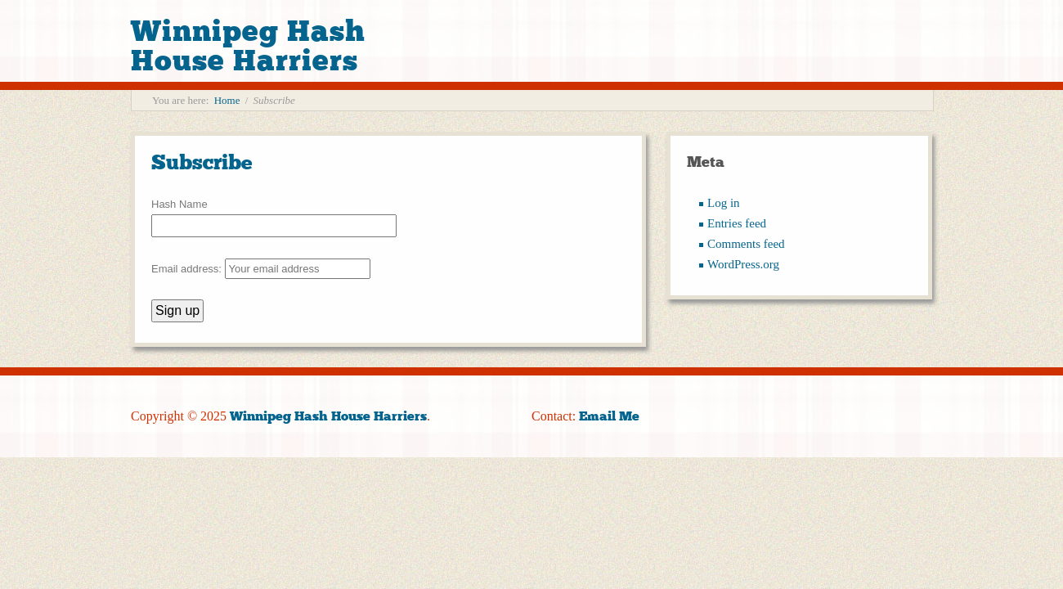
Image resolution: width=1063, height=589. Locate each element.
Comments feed (746, 243)
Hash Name (179, 204)
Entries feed (736, 223)
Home (227, 100)
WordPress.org (743, 264)
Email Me (609, 416)
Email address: (260, 269)
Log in (723, 202)
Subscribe (202, 162)
